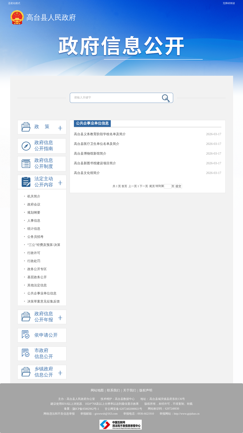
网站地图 (97, 390)
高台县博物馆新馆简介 (90, 153)
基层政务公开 (37, 277)
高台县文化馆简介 (87, 173)
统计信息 (33, 228)
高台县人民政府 (51, 17)
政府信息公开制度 (37, 164)
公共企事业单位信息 (41, 293)
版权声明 (145, 390)
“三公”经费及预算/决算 (43, 245)
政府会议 (33, 204)
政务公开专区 (37, 269)
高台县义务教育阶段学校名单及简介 (100, 134)
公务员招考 (35, 236)
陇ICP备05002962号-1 (85, 408)
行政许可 (33, 253)
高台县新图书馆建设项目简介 (95, 163)
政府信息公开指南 (37, 147)
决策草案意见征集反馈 (43, 301)
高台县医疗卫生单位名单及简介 (96, 143)
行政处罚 (33, 261)
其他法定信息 (37, 285)
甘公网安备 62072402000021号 (123, 408)
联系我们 (113, 390)
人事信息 (33, 220)
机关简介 (33, 196)
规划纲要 (33, 212)
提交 (178, 186)
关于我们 (129, 390)
